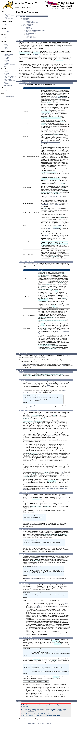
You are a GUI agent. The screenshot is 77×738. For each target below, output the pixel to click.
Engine (6, 45)
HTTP (5, 37)
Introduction (26, 18)
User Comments (8, 18)
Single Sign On (30, 36)
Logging (28, 27)
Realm (6, 61)
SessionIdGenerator (9, 64)
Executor (6, 31)
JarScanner (7, 55)
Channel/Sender (8, 77)
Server (6, 24)
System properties (9, 96)
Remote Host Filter (44, 585)
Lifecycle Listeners (31, 33)
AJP (5, 38)
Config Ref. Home (9, 15)
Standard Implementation (32, 22)
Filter (5, 90)
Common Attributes (31, 21)
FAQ (5, 17)
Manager (6, 60)
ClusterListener (8, 85)
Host (5, 47)
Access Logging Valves (31, 408)
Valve (5, 66)
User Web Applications (32, 37)
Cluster (6, 48)
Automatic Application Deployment (35, 30)
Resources (7, 63)
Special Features (27, 25)
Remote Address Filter (31, 585)
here (46, 725)
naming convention (50, 438)
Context (6, 44)
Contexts (34, 366)
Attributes (25, 19)
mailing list (31, 722)
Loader (6, 58)
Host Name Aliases (31, 31)
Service (6, 26)
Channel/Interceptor (9, 80)
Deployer (6, 83)
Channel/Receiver (9, 79)
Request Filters (30, 34)
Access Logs (29, 28)
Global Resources (8, 54)
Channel (6, 74)
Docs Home (7, 14)
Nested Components (28, 24)
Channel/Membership (10, 76)
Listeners (6, 57)
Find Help (45, 721)
